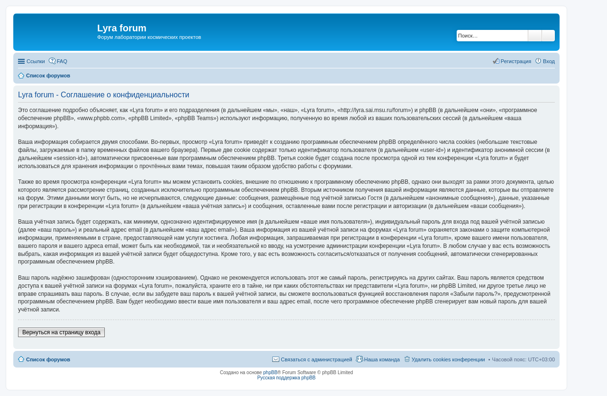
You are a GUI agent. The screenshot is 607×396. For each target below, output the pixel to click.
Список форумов (48, 359)
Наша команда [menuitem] (382, 359)
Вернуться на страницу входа (61, 332)
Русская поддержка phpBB (286, 377)
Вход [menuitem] (549, 61)
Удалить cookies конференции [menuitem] (448, 359)
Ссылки (36, 61)
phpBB (270, 372)
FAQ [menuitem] (62, 61)
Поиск (535, 35)
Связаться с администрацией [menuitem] (316, 359)
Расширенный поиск (548, 35)
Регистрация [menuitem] (516, 61)
